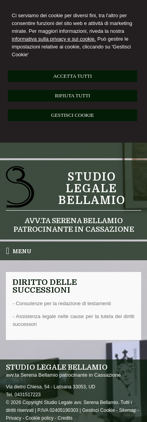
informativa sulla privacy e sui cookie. (54, 39)
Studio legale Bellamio (91, 189)
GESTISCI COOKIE (72, 115)
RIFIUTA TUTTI (72, 95)
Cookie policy (39, 418)
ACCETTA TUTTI (72, 76)
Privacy (13, 418)
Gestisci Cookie (98, 410)
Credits (65, 418)
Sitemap (127, 410)
